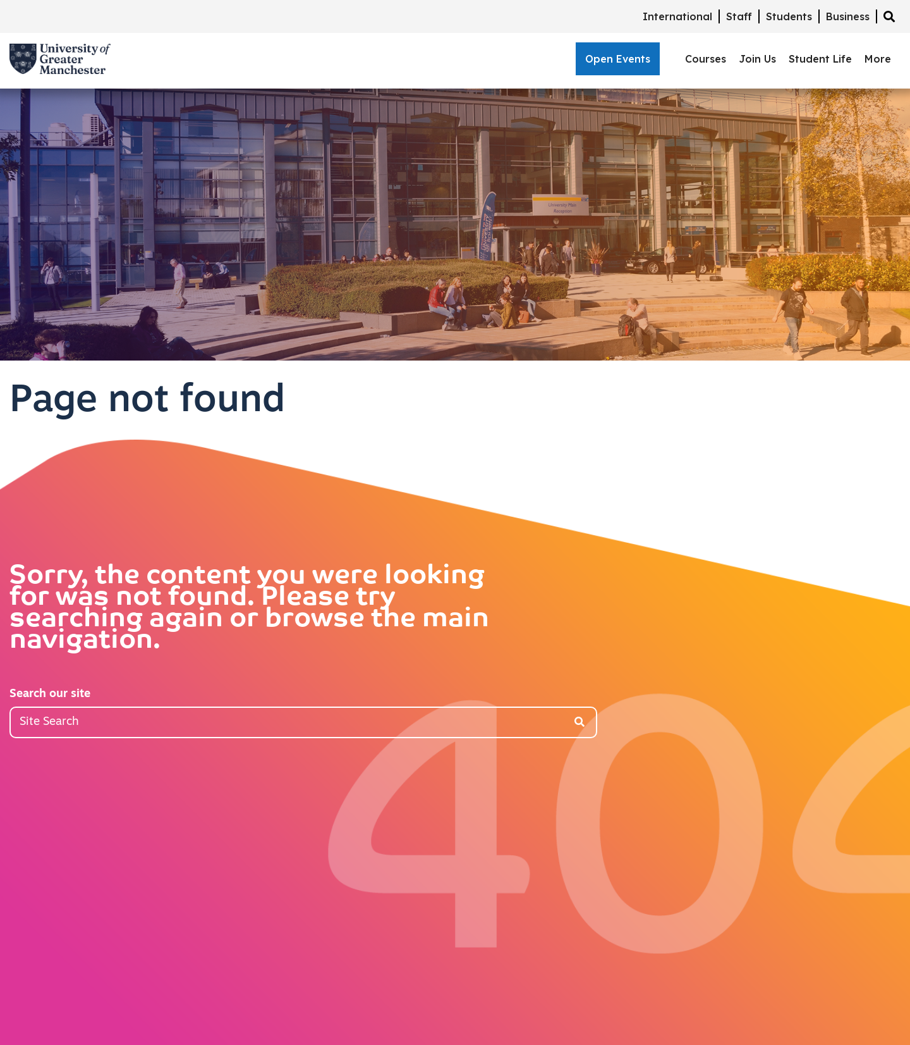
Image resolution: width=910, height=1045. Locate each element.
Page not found (147, 402)
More (877, 59)
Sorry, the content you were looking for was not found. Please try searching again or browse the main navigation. (249, 609)
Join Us (757, 59)
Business (848, 16)
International (677, 16)
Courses (705, 59)
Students (789, 16)
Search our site (49, 694)
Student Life (820, 59)
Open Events (617, 59)
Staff (739, 16)
